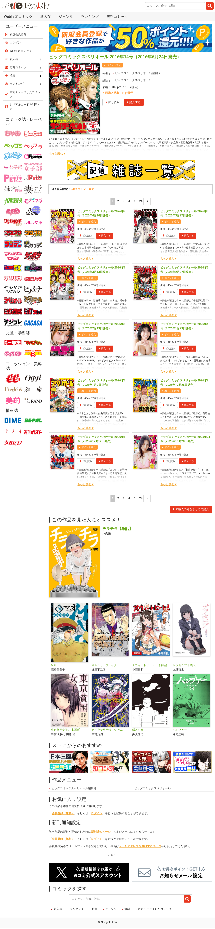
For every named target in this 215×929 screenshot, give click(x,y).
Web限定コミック (18, 16)
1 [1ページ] (112, 201)
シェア (111, 855)
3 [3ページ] (123, 201)
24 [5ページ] (141, 201)
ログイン (96, 813)
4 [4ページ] (129, 201)
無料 (127, 909)
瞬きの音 (137, 730)
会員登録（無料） (63, 813)
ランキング (90, 16)
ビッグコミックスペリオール (133, 80)
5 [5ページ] (134, 201)
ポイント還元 (114, 65)
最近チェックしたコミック (155, 909)
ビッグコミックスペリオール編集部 (137, 73)
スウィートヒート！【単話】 (150, 665)
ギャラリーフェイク (104, 665)
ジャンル (66, 16)
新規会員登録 (18, 34)
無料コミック (117, 16)
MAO (54, 665)
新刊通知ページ (101, 831)
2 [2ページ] (118, 201)
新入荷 (45, 16)
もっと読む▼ (57, 153)
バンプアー (180, 730)
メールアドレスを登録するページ (140, 846)
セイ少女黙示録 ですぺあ (107, 730)
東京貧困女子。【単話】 (66, 730)
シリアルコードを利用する (25, 106)
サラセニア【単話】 (185, 665)
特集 (94, 909)
